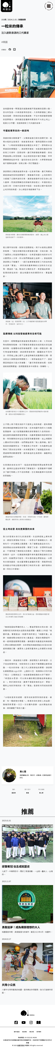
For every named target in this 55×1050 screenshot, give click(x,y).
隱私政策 (31, 1032)
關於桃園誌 (17, 1032)
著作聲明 (39, 1032)
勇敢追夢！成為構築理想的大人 (21, 927)
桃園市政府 (21, 1045)
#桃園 (4, 42)
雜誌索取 (24, 1032)
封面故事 (22, 19)
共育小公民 (9, 985)
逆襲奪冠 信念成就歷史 (16, 866)
